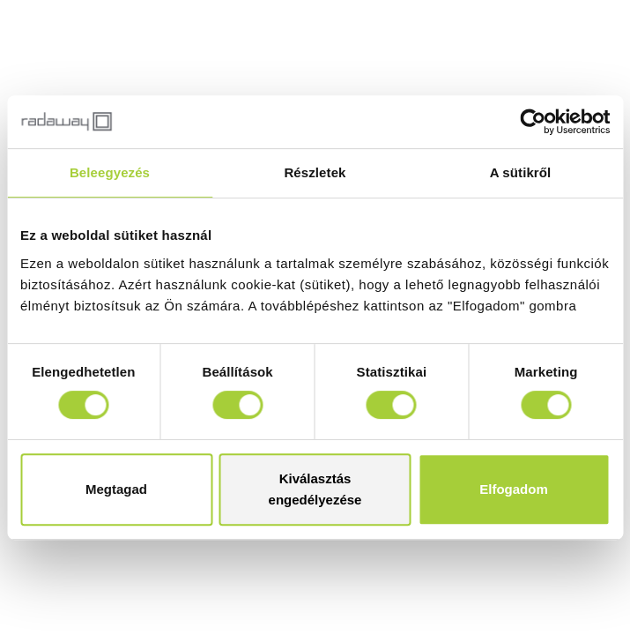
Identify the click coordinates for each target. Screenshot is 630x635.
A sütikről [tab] (521, 172)
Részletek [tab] (314, 172)
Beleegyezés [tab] (110, 172)
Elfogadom (513, 489)
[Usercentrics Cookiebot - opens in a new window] (533, 121)
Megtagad (116, 489)
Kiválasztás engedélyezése (315, 489)
